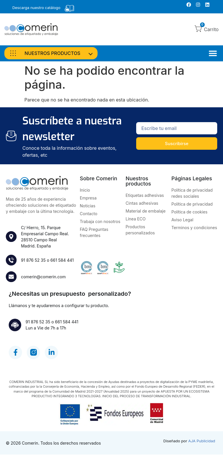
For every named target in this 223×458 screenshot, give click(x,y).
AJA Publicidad (201, 444)
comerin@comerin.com (44, 277)
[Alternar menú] (212, 53)
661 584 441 (62, 260)
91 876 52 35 (34, 260)
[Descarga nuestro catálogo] (69, 8)
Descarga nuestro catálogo (36, 7)
